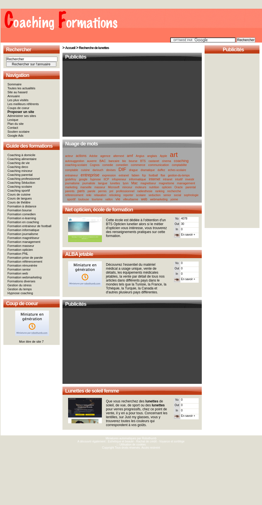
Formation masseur (21, 245)
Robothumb (149, 438)
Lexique (13, 119)
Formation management (24, 241)
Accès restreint (150, 447)
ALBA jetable (79, 254)
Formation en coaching (23, 222)
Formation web (18, 273)
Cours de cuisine (19, 194)
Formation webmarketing (25, 277)
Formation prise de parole (25, 257)
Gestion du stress (20, 285)
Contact (13, 127)
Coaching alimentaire (22, 159)
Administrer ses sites (22, 116)
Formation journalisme (23, 234)
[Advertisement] (132, 99)
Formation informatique (23, 230)
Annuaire (14, 96)
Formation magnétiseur (23, 238)
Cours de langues (20, 198)
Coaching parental (20, 174)
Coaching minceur (20, 170)
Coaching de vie (19, 163)
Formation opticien (20, 249)
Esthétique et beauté (121, 441)
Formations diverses (21, 281)
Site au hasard (18, 92)
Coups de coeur (19, 108)
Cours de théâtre (19, 202)
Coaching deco (18, 167)
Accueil (70, 48)
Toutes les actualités (21, 88)
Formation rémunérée (22, 265)
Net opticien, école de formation (99, 209)
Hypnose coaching (20, 293)
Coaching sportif (19, 190)
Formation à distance (22, 206)
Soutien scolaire (19, 131)
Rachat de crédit (146, 441)
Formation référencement (25, 261)
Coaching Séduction (21, 182)
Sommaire (15, 84)
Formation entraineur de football (29, 226)
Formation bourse (20, 210)
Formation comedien (22, 214)
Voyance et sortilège (172, 441)
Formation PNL (18, 253)
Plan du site (16, 123)
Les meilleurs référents (23, 104)
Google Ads (16, 135)
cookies (141, 444)
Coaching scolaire (20, 186)
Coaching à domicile (21, 155)
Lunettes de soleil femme (92, 391)
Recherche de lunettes (94, 48)
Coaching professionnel (24, 178)
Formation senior (19, 269)
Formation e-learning (22, 218)
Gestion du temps (20, 289)
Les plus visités (18, 100)
